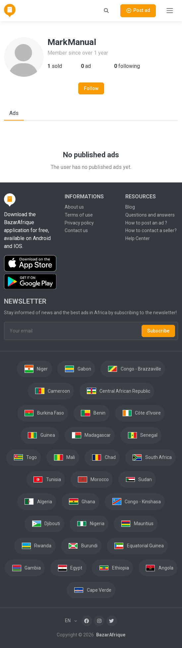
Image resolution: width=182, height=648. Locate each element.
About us (74, 207)
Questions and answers (150, 215)
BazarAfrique (110, 634)
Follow (91, 88)
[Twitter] (111, 621)
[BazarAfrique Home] (10, 10)
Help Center (137, 238)
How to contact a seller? (151, 230)
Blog (130, 207)
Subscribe (158, 330)
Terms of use (79, 215)
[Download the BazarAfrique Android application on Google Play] (30, 281)
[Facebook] (87, 621)
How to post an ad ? (146, 222)
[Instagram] (99, 621)
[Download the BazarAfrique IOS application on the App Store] (30, 263)
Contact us (76, 230)
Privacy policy (79, 222)
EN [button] (68, 620)
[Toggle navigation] (169, 11)
